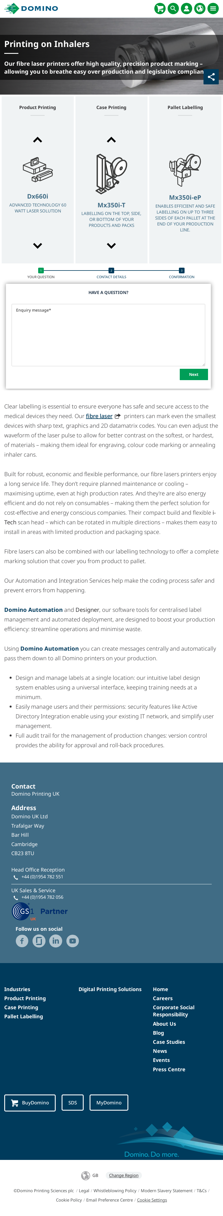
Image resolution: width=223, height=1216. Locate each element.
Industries (17, 989)
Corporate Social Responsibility (173, 1011)
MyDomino (109, 1102)
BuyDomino (30, 1103)
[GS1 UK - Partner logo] (39, 910)
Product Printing (25, 998)
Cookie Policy (69, 1200)
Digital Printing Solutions (110, 989)
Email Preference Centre (109, 1200)
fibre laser (99, 416)
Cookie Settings (152, 1200)
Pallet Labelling (23, 1016)
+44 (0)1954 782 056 (42, 897)
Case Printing (21, 1007)
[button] (38, 139)
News (160, 1050)
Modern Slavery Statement (166, 1190)
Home (160, 989)
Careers (163, 998)
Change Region (123, 1175)
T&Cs (202, 1190)
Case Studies (169, 1041)
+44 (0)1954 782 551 (42, 877)
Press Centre (169, 1069)
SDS (72, 1102)
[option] (38, 193)
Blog (158, 1032)
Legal (84, 1190)
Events (161, 1060)
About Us (164, 1023)
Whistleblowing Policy (115, 1190)
